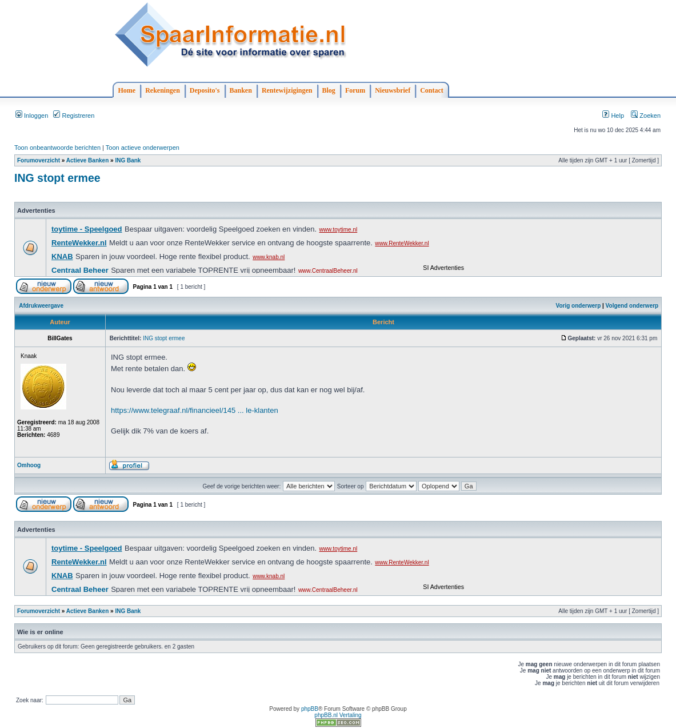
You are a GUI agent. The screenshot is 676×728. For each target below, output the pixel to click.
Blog (328, 90)
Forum (355, 90)
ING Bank (128, 160)
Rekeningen (162, 90)
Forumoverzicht (38, 160)
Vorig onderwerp (578, 306)
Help (613, 115)
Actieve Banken (87, 160)
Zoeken (646, 115)
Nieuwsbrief (392, 90)
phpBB (309, 709)
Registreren (73, 115)
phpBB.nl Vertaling (337, 715)
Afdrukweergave (41, 306)
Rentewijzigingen (287, 90)
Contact (431, 90)
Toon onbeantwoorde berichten (57, 147)
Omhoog (29, 465)
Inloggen (31, 115)
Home (127, 90)
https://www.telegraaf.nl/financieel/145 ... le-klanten (194, 410)
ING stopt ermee (57, 178)
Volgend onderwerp (632, 306)
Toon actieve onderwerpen (142, 147)
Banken (241, 90)
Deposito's (205, 90)
